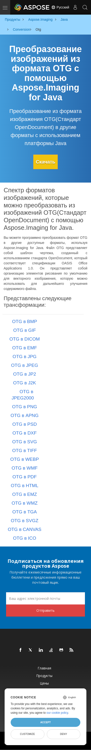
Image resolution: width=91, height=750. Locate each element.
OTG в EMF (24, 347)
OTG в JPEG (24, 365)
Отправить (45, 610)
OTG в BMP (24, 321)
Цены (44, 683)
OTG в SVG (24, 441)
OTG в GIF (24, 330)
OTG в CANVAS (24, 529)
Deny (63, 733)
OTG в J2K (24, 382)
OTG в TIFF (24, 450)
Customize (27, 733)
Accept (45, 722)
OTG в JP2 (24, 374)
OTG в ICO (24, 538)
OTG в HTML (24, 485)
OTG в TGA (24, 511)
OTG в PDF (24, 476)
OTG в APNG (24, 415)
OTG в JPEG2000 (23, 394)
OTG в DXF (24, 432)
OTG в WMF (25, 468)
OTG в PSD (24, 424)
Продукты (44, 675)
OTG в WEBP (24, 459)
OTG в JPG (25, 356)
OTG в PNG (24, 406)
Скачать (45, 162)
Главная (44, 668)
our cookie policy (57, 712)
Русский (60, 7)
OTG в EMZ (24, 494)
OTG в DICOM (24, 339)
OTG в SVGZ (24, 520)
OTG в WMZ (25, 503)
